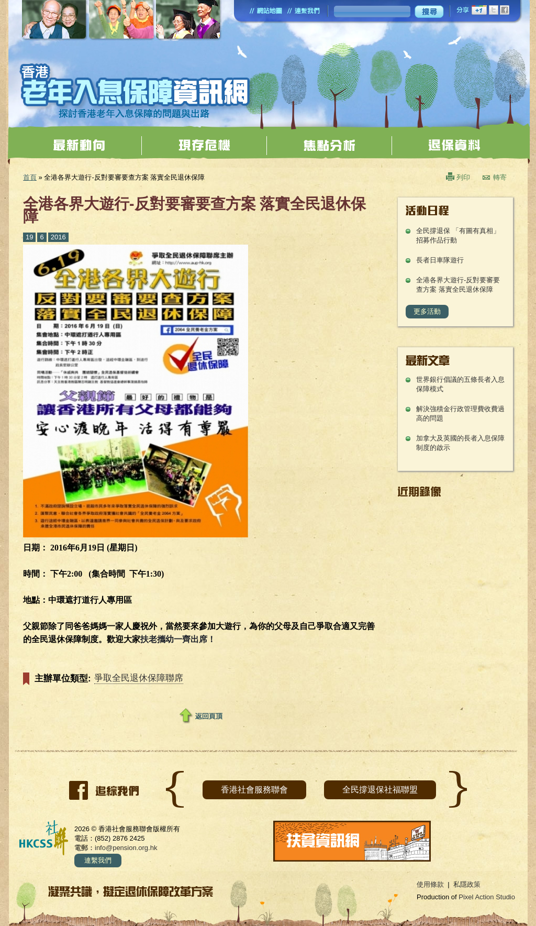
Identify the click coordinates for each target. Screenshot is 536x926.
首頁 (30, 177)
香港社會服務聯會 (254, 789)
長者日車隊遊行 (440, 260)
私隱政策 (467, 884)
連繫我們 (97, 860)
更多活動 (427, 311)
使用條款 (430, 884)
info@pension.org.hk (126, 848)
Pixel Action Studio (487, 897)
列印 (463, 177)
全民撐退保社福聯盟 (380, 789)
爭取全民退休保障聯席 (138, 678)
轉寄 (500, 177)
